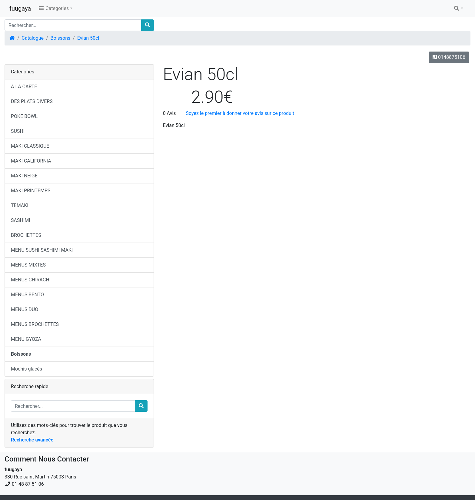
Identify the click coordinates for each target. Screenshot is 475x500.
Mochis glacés (26, 369)
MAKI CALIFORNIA (31, 161)
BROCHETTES (26, 235)
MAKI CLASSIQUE (30, 146)
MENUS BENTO (27, 294)
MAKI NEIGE (24, 176)
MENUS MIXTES (28, 265)
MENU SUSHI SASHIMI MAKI (42, 250)
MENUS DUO (24, 309)
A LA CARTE (24, 86)
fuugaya (20, 8)
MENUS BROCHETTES (35, 324)
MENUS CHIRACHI (31, 280)
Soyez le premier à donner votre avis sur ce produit (240, 113)
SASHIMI (20, 220)
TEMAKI (19, 205)
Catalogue (33, 38)
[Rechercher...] (73, 25)
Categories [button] (53, 8)
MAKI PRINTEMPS (31, 190)
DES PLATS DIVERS (32, 101)
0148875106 (449, 57)
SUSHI (18, 131)
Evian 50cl (88, 38)
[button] (458, 8)
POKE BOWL (24, 116)
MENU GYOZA (26, 339)
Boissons (61, 38)
